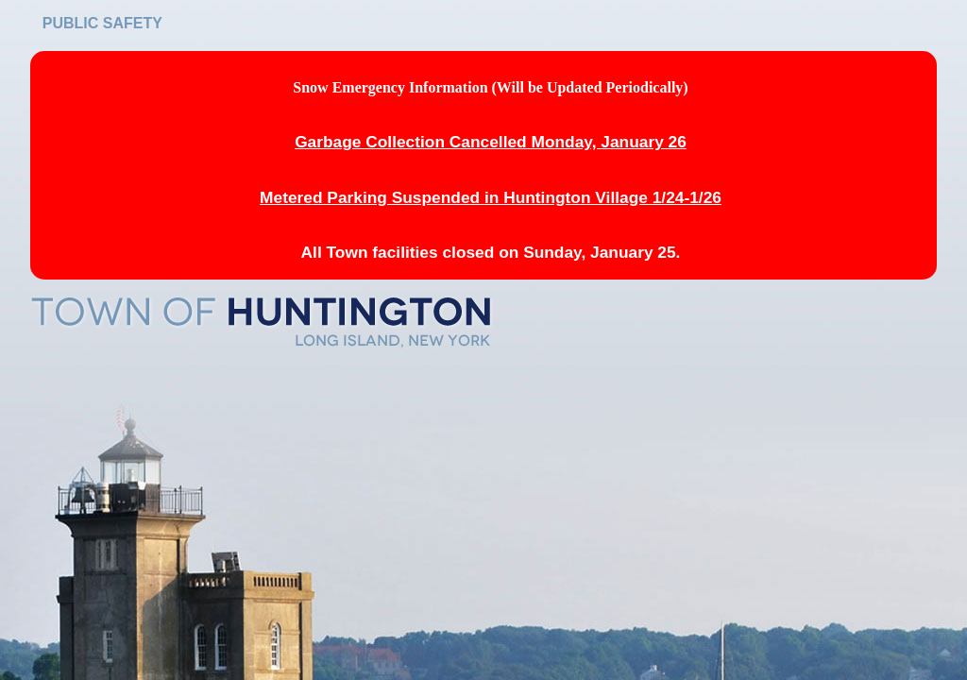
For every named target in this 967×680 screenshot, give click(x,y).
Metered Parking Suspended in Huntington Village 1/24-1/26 (490, 197)
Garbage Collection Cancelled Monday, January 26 (491, 141)
